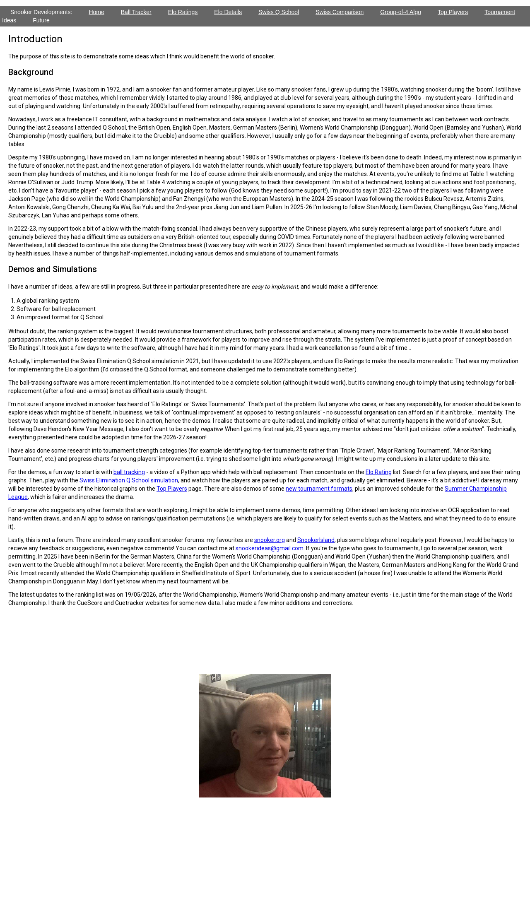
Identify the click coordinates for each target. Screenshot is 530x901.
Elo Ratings (183, 12)
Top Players (453, 12)
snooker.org (269, 540)
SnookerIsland (316, 540)
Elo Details (228, 12)
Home (96, 12)
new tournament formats (319, 488)
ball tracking (129, 472)
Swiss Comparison (340, 12)
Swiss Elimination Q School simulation (129, 480)
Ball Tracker (136, 12)
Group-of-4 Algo (400, 12)
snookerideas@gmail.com (270, 548)
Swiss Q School (278, 12)
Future (41, 20)
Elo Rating (379, 472)
